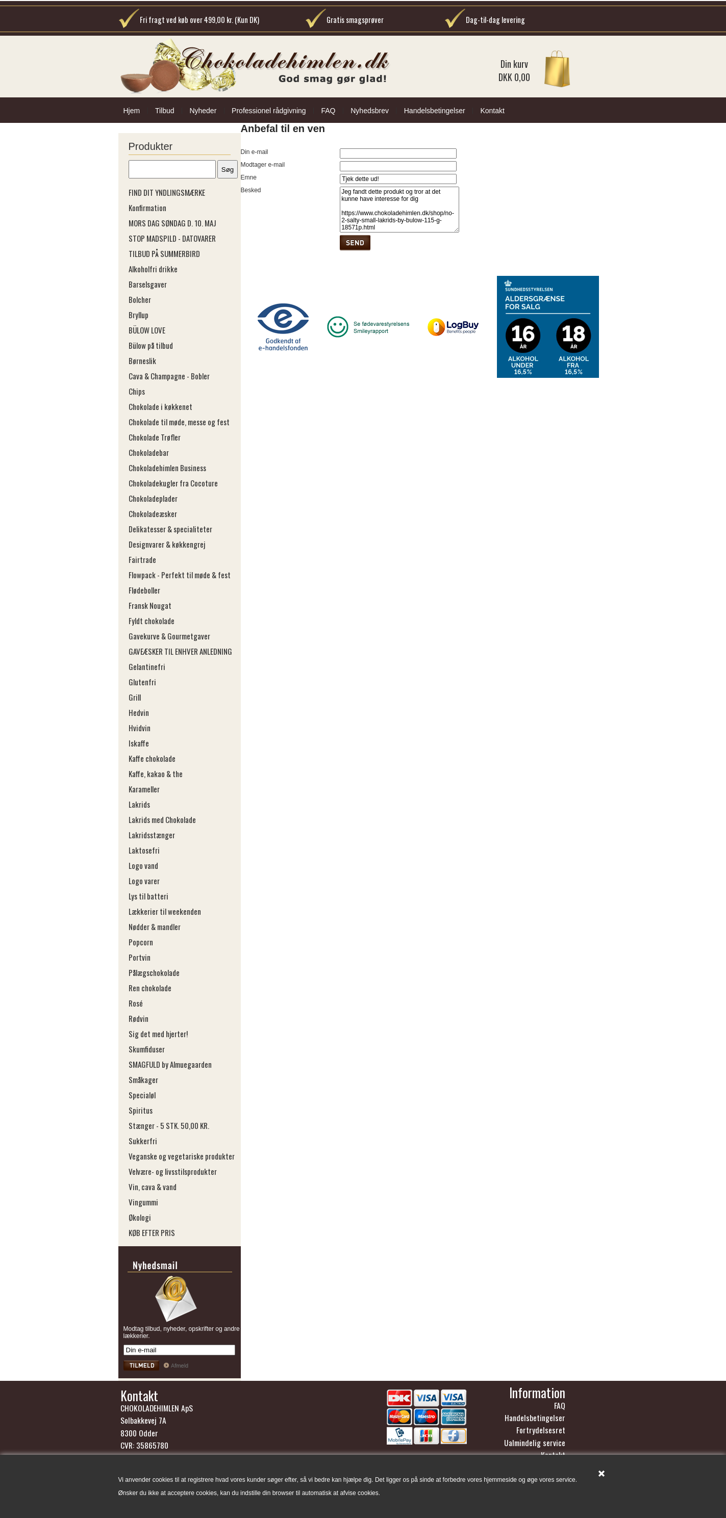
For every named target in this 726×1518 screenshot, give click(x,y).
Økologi (140, 1217)
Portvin (140, 957)
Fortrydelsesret (540, 1430)
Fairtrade (142, 559)
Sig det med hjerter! (158, 1033)
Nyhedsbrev (370, 111)
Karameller (144, 788)
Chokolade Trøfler (155, 437)
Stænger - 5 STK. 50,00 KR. (169, 1125)
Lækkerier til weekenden (165, 911)
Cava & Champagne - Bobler (169, 375)
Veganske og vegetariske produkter (182, 1156)
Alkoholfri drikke (153, 268)
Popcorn (141, 941)
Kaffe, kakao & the (156, 773)
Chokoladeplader (153, 498)
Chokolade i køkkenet (160, 406)
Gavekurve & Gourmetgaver (169, 635)
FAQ (328, 111)
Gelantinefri (147, 666)
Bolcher (140, 299)
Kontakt (492, 111)
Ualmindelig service (534, 1442)
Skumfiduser (147, 1048)
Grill (135, 697)
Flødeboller (144, 590)
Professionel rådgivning (269, 111)
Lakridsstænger (152, 834)
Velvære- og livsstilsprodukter (173, 1171)
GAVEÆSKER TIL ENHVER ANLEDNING (180, 651)
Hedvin (139, 712)
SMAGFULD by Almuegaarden (170, 1064)
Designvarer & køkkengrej (167, 544)
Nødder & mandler (155, 926)
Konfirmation (147, 207)
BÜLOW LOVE (147, 330)
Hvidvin (140, 727)
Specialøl (142, 1094)
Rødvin (138, 1018)
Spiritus (141, 1110)
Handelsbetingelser (434, 111)
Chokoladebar (149, 452)
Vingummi (143, 1201)
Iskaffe (139, 743)
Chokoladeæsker (153, 513)
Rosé (136, 1003)
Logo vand (143, 865)
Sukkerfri (143, 1140)
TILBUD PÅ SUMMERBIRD (164, 253)
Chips (137, 391)
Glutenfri (142, 681)
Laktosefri (144, 850)
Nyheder (202, 111)
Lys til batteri (148, 896)
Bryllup (138, 314)
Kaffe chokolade (152, 758)
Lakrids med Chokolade (162, 819)
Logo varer (144, 880)
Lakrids (139, 804)
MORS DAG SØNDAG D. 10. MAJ (172, 222)
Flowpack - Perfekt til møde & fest (180, 574)
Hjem (131, 111)
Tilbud (164, 111)
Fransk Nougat (150, 605)
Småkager (143, 1079)
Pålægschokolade (154, 972)
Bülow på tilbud (151, 345)
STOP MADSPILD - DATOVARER (172, 238)
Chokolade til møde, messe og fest (179, 421)
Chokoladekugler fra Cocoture (173, 482)
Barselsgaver (148, 284)
